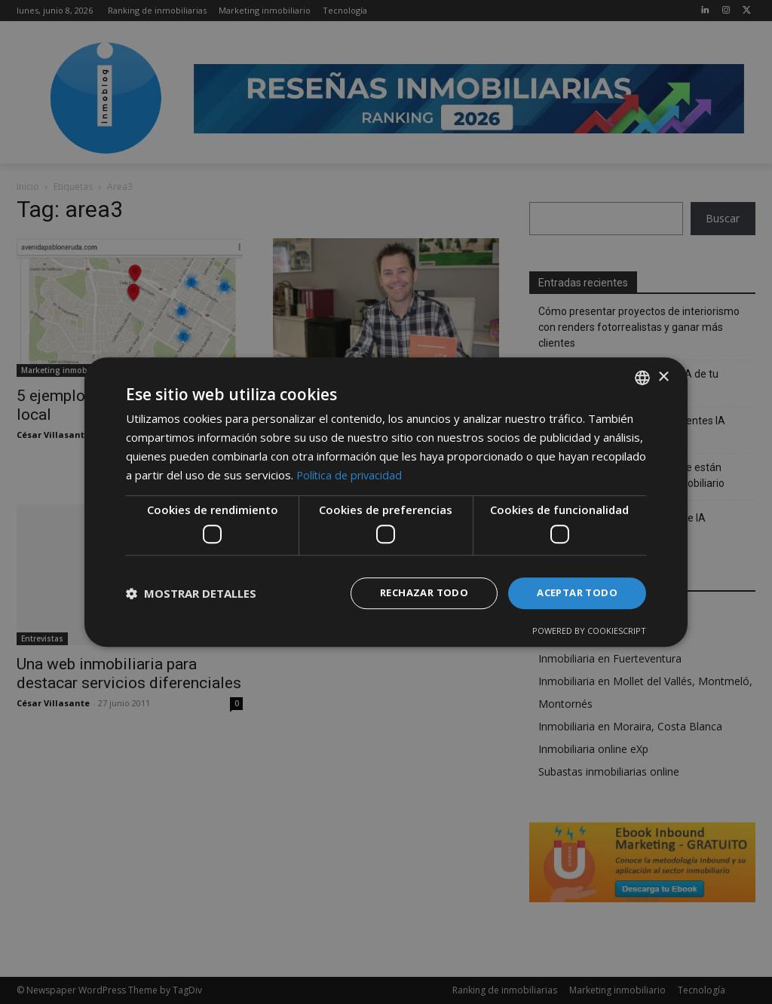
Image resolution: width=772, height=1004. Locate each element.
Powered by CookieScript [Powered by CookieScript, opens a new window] (589, 631)
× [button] (663, 375)
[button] (191, 593)
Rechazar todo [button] (414, 593)
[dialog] (386, 502)
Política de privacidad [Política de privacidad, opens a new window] (351, 473)
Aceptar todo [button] (573, 593)
